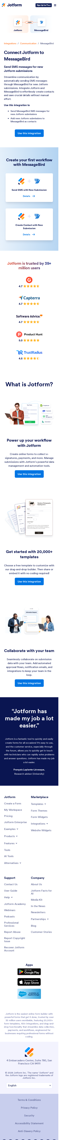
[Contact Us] (10, 884)
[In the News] (38, 906)
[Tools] (7, 850)
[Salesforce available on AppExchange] (29, 994)
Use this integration (29, 133)
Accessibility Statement (29, 1123)
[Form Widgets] (39, 817)
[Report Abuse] (12, 932)
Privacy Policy (29, 1107)
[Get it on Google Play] (29, 971)
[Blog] (33, 926)
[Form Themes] (39, 810)
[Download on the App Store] (29, 982)
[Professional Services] (16, 924)
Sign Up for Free (43, 5)
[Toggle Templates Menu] (39, 803)
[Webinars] (9, 910)
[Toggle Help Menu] (8, 897)
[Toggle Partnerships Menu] (40, 919)
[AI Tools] (8, 856)
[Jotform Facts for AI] (42, 892)
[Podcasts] (9, 916)
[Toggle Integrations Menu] (39, 823)
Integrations (10, 43)
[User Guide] (10, 890)
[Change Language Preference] (29, 1085)
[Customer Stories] (41, 932)
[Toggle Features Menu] (11, 843)
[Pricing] (8, 816)
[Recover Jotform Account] (16, 948)
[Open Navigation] (55, 5)
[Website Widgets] (41, 830)
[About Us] (36, 884)
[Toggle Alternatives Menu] (13, 863)
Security (29, 1115)
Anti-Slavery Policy (29, 1131)
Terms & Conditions (29, 1099)
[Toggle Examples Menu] (11, 829)
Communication (28, 43)
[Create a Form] (12, 803)
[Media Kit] (36, 900)
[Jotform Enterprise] (15, 822)
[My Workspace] (13, 810)
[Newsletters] (38, 912)
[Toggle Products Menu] (11, 836)
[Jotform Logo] (12, 5)
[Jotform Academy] (15, 904)
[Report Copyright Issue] (16, 939)
